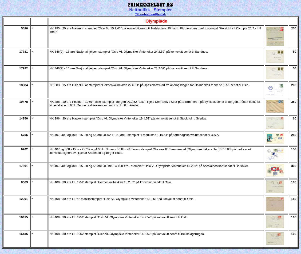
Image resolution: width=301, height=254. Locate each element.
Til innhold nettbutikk (150, 14)
